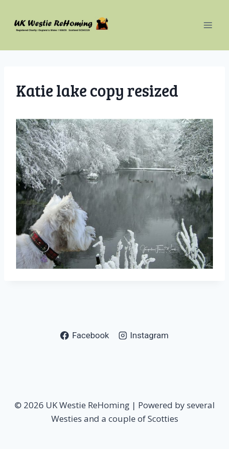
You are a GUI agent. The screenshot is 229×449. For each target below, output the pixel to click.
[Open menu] (207, 25)
